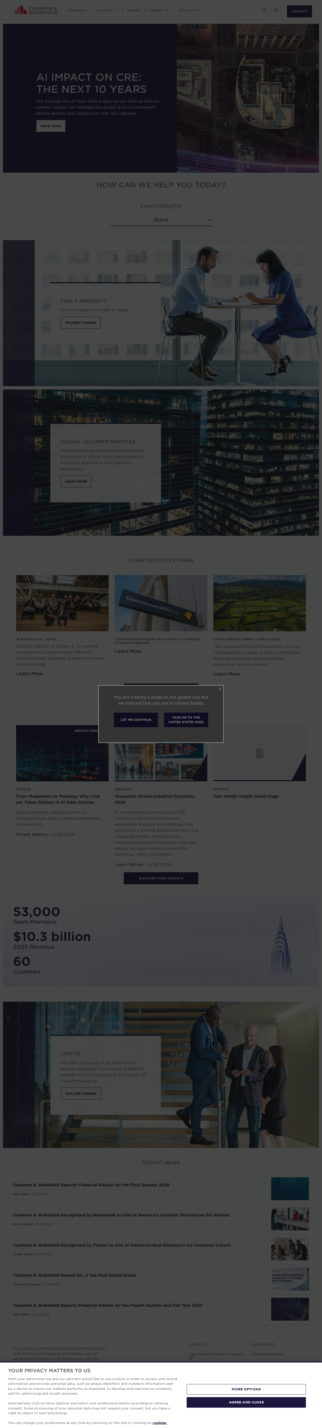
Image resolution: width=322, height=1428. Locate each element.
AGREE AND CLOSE (246, 1402)
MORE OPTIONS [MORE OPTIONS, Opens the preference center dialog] (246, 1389)
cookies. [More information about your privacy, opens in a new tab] (160, 1423)
